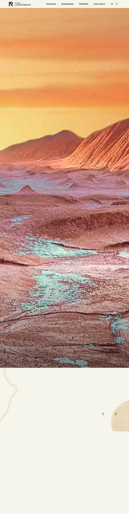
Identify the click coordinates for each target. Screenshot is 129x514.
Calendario (99, 4)
